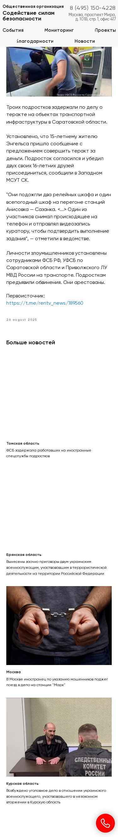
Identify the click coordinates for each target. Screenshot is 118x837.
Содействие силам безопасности (28, 16)
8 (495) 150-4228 (93, 8)
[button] (59, 30)
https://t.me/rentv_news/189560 (44, 303)
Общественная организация (33, 7)
